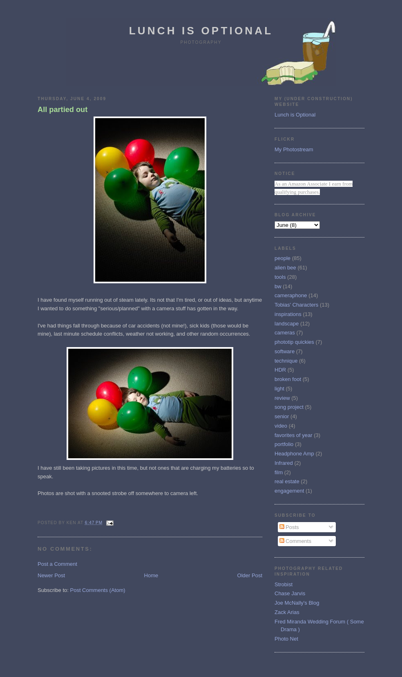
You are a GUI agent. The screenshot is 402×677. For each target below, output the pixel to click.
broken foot (288, 379)
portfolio (284, 444)
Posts (289, 527)
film (279, 472)
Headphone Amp (294, 454)
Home (151, 575)
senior (282, 416)
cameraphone (291, 295)
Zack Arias (287, 612)
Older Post (249, 575)
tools (280, 277)
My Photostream (294, 149)
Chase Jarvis (290, 593)
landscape (287, 324)
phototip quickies (294, 342)
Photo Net (286, 639)
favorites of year (294, 435)
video (281, 426)
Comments (295, 541)
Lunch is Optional (201, 31)
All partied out (62, 109)
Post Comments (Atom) (97, 590)
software (285, 351)
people (282, 258)
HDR (280, 370)
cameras (285, 333)
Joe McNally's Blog (297, 603)
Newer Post (51, 575)
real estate (287, 481)
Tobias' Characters (296, 305)
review (282, 398)
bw (278, 286)
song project (289, 407)
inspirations (288, 314)
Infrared (284, 463)
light (279, 389)
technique (286, 361)
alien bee (285, 268)
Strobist (284, 584)
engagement (289, 491)
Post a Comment (57, 564)
